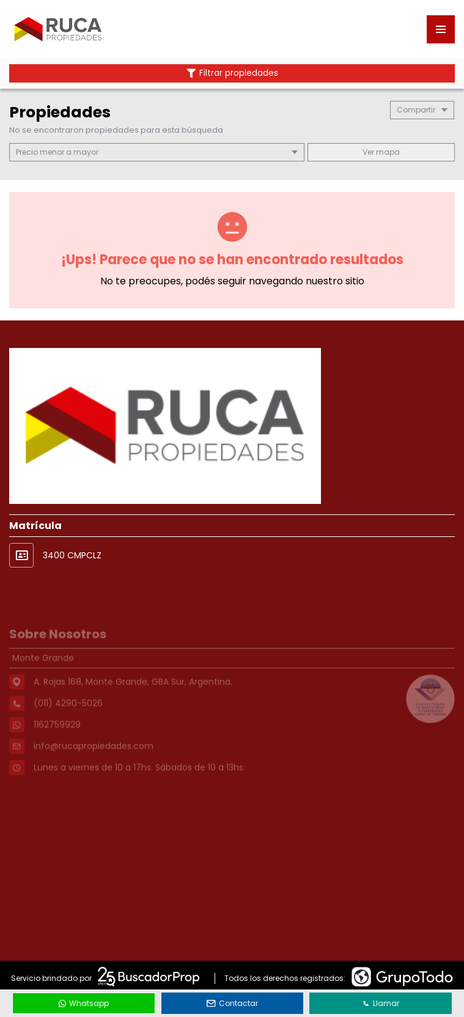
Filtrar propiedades (232, 73)
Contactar (232, 1003)
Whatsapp (84, 1003)
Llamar (381, 1003)
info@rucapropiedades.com (93, 764)
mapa (381, 152)
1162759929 (57, 743)
